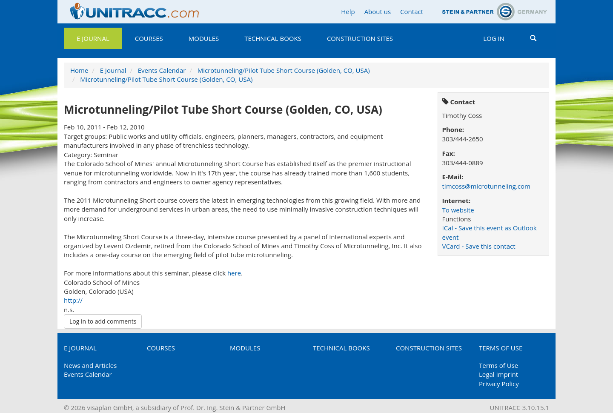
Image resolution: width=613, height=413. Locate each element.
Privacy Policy (499, 383)
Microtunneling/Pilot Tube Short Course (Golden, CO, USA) (284, 70)
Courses (149, 38)
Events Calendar (162, 70)
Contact (411, 11)
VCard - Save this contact (479, 246)
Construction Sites (360, 38)
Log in (493, 38)
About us (377, 11)
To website (458, 210)
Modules (204, 38)
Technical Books (272, 38)
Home (79, 70)
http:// (73, 300)
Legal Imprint (498, 374)
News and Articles (90, 365)
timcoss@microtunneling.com (486, 186)
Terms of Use (500, 348)
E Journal (93, 38)
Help (348, 11)
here (234, 273)
